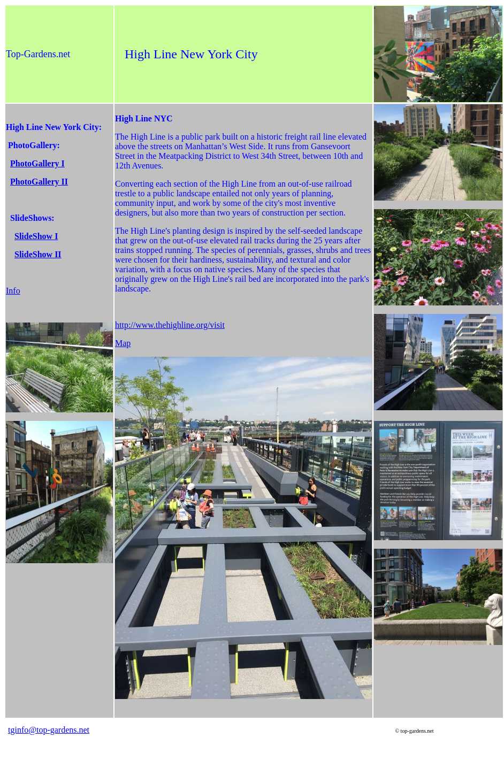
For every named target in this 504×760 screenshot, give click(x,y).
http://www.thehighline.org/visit (170, 324)
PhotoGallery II (39, 181)
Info (13, 290)
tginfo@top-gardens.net (48, 729)
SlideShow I (36, 236)
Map (123, 343)
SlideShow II (38, 254)
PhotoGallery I (37, 163)
